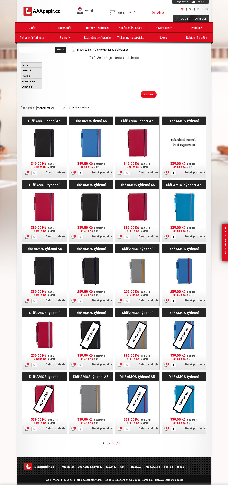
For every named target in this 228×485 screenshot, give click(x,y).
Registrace (200, 19)
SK (190, 9)
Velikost (27, 70)
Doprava (136, 467)
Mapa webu (153, 467)
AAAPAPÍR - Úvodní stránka (42, 11)
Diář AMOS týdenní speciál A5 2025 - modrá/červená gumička (183, 313)
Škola (163, 38)
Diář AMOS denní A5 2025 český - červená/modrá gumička (137, 121)
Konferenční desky (130, 28)
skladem (76, 107)
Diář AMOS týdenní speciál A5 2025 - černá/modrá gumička (90, 313)
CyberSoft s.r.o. (143, 479)
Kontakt (168, 467)
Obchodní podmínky (90, 467)
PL (198, 9)
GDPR (123, 467)
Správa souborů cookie (169, 479)
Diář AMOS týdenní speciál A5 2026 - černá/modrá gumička (90, 185)
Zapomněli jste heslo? (190, 2)
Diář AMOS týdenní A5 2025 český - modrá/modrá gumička (183, 185)
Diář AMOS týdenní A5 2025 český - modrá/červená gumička (137, 377)
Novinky (111, 467)
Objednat (158, 12)
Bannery (65, 38)
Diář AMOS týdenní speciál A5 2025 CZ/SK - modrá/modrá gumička (184, 377)
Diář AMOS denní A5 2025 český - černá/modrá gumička (44, 121)
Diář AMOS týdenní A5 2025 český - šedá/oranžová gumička (90, 377)
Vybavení (27, 86)
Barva (25, 65)
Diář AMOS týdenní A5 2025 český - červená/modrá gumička (137, 185)
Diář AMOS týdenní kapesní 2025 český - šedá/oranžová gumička (137, 249)
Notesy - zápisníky (97, 28)
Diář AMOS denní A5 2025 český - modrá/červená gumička (91, 121)
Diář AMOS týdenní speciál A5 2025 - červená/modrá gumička (44, 377)
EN (206, 9)
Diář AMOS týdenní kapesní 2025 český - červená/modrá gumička (44, 313)
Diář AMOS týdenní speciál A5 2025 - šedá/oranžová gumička (137, 313)
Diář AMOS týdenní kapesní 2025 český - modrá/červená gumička (183, 249)
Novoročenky (163, 28)
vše (87, 107)
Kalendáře (64, 28)
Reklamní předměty (32, 38)
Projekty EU (67, 467)
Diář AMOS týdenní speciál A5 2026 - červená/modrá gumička (44, 185)
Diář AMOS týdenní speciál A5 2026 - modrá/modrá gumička (183, 121)
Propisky (196, 28)
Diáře (31, 28)
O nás (180, 467)
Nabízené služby (196, 38)
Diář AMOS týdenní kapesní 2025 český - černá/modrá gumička (90, 249)
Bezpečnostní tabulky (97, 38)
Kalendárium (29, 81)
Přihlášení (182, 19)
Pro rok (26, 75)
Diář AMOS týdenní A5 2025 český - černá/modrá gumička (44, 249)
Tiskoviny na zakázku (130, 38)
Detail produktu (56, 172)
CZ (182, 9)
